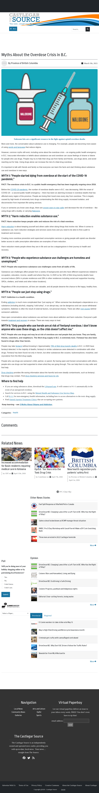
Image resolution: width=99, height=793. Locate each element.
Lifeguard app (50, 386)
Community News (18, 712)
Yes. (5, 577)
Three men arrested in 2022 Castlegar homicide (57, 537)
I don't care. (8, 588)
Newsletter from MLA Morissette (52, 653)
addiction (11, 302)
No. (5, 581)
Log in (63, 789)
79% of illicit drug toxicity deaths (64, 346)
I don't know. (8, 584)
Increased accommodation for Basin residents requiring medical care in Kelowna (15, 466)
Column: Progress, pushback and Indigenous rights (58, 589)
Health (15, 413)
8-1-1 (11, 396)
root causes (85, 309)
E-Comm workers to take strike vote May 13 (56, 622)
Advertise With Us (9, 785)
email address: (57, 721)
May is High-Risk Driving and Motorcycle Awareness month (62, 630)
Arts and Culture (39, 709)
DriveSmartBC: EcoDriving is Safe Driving (55, 581)
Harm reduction (7, 227)
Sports (39, 715)
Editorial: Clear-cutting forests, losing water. (56, 597)
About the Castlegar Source (72, 785)
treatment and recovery (17, 320)
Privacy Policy (37, 785)
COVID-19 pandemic (19, 190)
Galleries (18, 715)
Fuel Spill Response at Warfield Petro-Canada (56, 504)
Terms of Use (23, 785)
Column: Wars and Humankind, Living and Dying (57, 573)
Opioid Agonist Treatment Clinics (23, 399)
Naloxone (36, 211)
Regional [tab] (48, 615)
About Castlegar (91, 785)
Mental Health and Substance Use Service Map (54, 393)
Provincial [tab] (36, 615)
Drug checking (7, 373)
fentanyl (19, 346)
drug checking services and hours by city (42, 376)
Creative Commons (52, 785)
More (93, 545)
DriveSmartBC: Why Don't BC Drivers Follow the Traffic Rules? (63, 645)
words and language (16, 147)
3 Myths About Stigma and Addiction (36, 405)
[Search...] (79, 29)
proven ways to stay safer (53, 208)
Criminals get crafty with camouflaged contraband (58, 638)
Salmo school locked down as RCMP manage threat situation (62, 521)
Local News (18, 709)
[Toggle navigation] (13, 29)
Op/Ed (39, 712)
